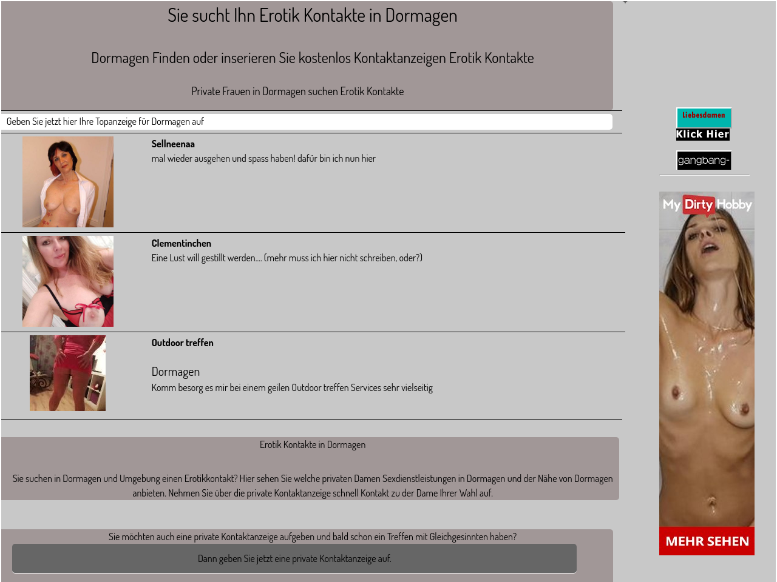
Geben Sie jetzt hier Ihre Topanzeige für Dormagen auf (105, 121)
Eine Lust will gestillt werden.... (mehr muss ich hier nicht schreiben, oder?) (287, 258)
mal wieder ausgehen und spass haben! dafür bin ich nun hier (264, 158)
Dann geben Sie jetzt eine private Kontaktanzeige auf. (295, 558)
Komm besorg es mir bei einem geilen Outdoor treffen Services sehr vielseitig (370, 364)
